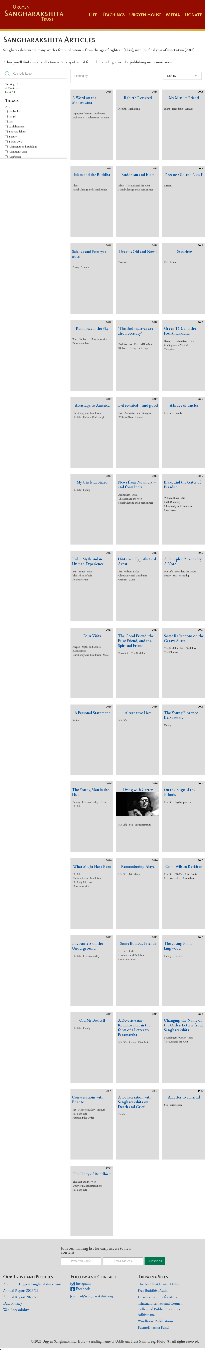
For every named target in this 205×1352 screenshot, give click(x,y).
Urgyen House (145, 14)
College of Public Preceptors (159, 1309)
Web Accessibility (16, 1309)
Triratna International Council (160, 1303)
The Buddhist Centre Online (159, 1284)
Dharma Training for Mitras (158, 1297)
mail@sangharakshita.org (91, 1296)
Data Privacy (12, 1303)
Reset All (10, 92)
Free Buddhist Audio (153, 1290)
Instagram (80, 1283)
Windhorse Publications (155, 1321)
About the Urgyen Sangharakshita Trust (32, 1284)
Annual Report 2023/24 (20, 1290)
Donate (193, 14)
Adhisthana (146, 1314)
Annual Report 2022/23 (20, 1297)
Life (92, 14)
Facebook (80, 1289)
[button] (115, 16)
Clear (8, 107)
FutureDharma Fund (153, 1327)
